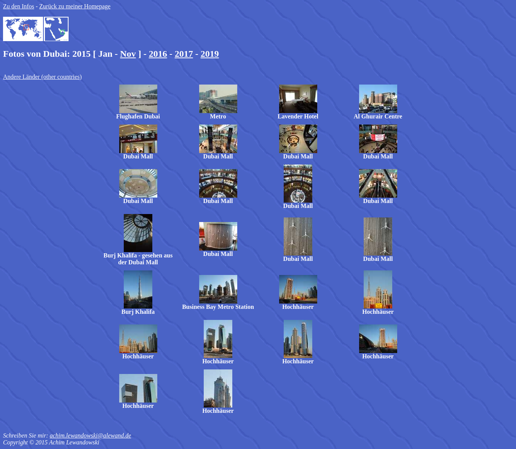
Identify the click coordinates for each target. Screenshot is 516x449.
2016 (158, 54)
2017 (184, 54)
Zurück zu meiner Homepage (74, 6)
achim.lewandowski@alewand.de (90, 435)
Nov (128, 54)
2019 (210, 54)
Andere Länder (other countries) (42, 77)
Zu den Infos (18, 6)
